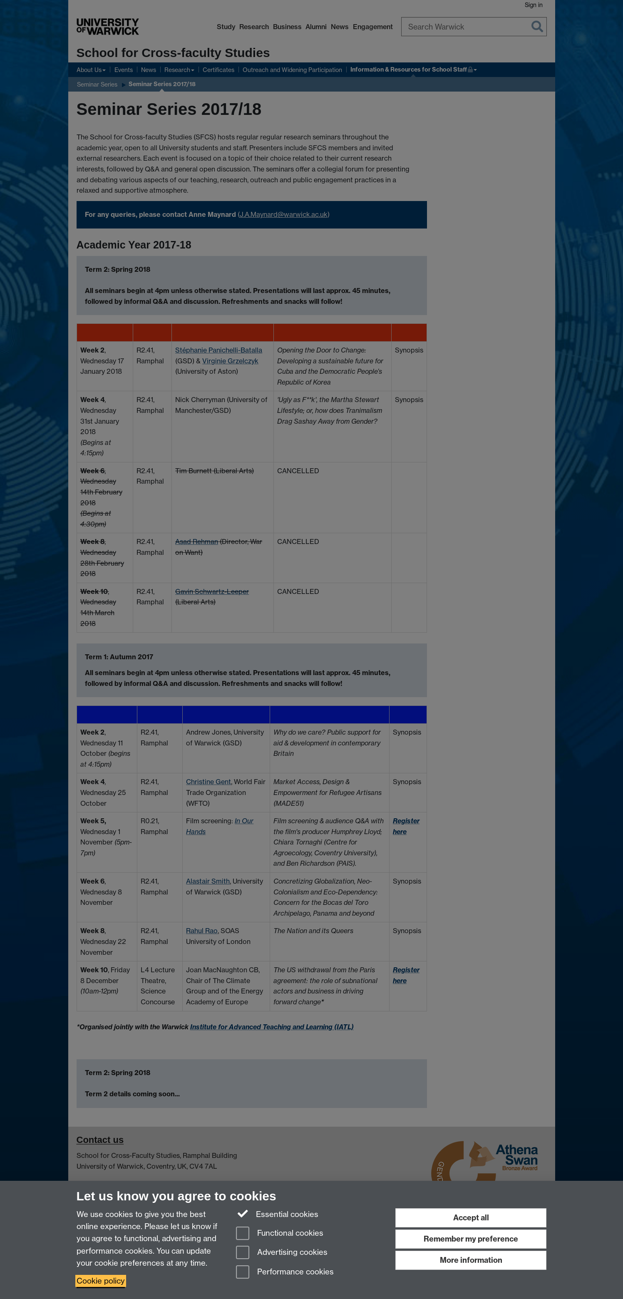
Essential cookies (277, 1213)
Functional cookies (279, 1234)
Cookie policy (101, 1281)
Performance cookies (285, 1272)
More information (471, 1260)
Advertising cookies (282, 1253)
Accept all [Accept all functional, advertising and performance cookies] (471, 1217)
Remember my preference (471, 1239)
